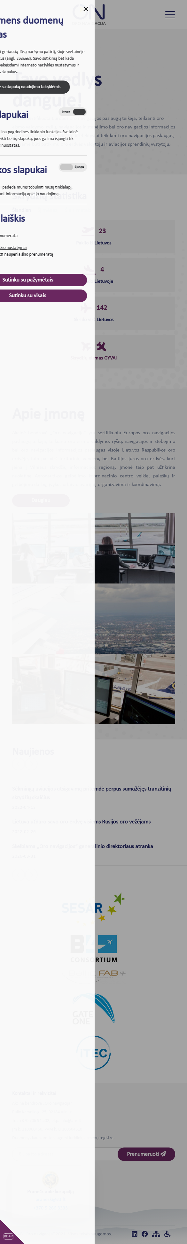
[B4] (93, 948)
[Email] (69, 1154)
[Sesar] (94, 909)
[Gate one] (94, 1008)
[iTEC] (93, 1053)
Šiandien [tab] (21, 210)
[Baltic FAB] (94, 977)
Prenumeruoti (146, 1154)
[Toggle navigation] (170, 15)
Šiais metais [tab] (78, 210)
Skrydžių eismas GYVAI (93, 358)
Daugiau (40, 501)
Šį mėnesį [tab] (47, 210)
